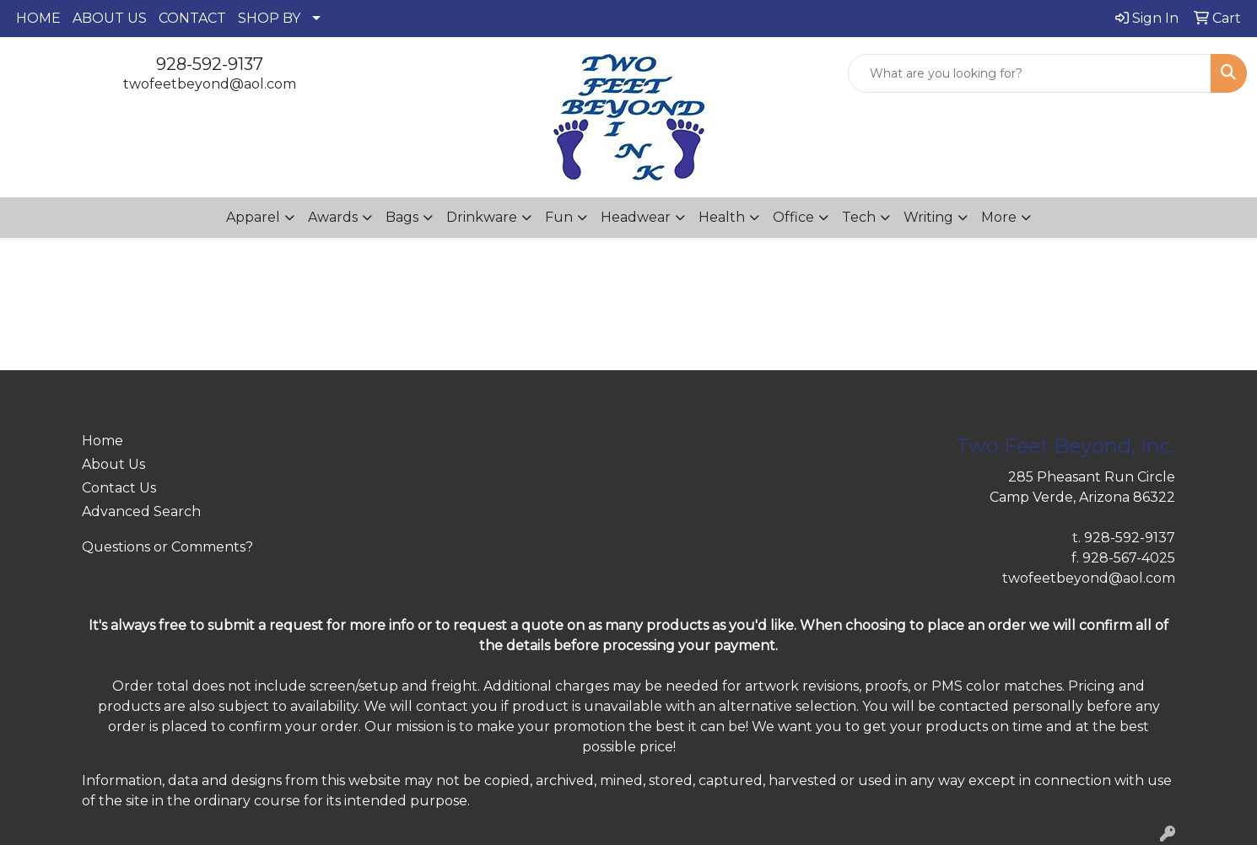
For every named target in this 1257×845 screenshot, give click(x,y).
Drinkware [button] (481, 217)
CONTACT (192, 18)
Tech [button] (859, 217)
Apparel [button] (253, 217)
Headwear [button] (636, 217)
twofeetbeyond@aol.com (209, 84)
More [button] (999, 217)
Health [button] (722, 217)
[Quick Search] (1029, 73)
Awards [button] (333, 217)
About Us (113, 464)
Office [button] (793, 217)
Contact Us (119, 488)
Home (102, 441)
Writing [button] (928, 217)
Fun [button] (559, 217)
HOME (38, 18)
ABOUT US (110, 18)
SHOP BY (269, 18)
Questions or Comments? (167, 547)
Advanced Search (141, 511)
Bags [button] (402, 217)
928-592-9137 (209, 64)
